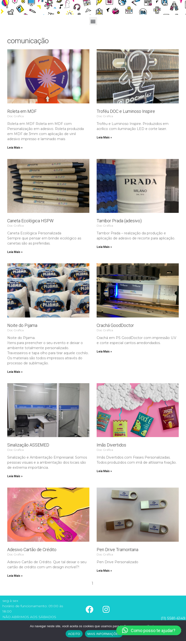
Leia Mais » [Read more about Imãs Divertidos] (104, 471)
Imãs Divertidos (111, 444)
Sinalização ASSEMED (28, 444)
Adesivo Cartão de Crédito (31, 549)
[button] (93, 21)
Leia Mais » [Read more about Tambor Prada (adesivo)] (104, 247)
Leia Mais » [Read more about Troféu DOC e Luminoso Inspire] (104, 137)
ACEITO (74, 634)
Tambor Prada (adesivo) (119, 220)
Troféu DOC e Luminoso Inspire (126, 111)
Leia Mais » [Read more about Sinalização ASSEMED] (15, 476)
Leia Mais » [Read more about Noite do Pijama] (15, 372)
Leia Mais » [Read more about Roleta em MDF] (15, 147)
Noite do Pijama (22, 325)
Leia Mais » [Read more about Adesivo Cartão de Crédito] (15, 575)
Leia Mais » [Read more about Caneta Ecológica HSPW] (15, 252)
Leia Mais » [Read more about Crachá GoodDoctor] (104, 351)
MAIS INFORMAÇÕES (103, 634)
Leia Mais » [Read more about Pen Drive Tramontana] (104, 570)
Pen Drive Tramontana (117, 549)
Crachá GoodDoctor (115, 325)
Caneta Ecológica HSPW (30, 220)
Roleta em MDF (22, 111)
